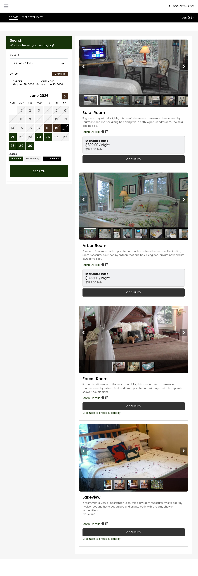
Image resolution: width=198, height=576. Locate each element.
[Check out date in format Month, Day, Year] (52, 83)
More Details (95, 132)
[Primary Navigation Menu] (6, 6)
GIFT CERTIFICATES (33, 17)
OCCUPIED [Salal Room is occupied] (133, 159)
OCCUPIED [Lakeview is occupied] (133, 532)
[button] (39, 63)
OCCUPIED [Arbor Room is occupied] (133, 292)
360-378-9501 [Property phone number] (183, 6)
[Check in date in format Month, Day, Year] (24, 83)
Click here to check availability (101, 413)
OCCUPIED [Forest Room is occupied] (133, 406)
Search (39, 171)
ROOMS (13, 17)
